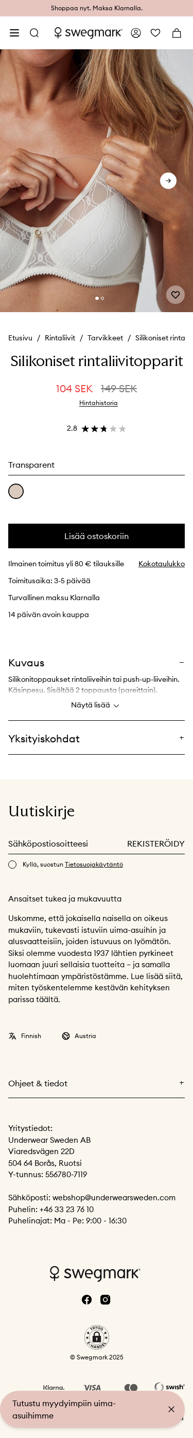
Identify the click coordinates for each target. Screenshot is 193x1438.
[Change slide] (96, 298)
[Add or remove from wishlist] (175, 294)
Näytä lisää (96, 706)
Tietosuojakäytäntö (94, 864)
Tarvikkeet (105, 337)
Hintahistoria (98, 403)
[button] (96, 1337)
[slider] (96, 180)
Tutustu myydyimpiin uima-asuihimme (64, 1409)
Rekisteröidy (156, 843)
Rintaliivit (60, 337)
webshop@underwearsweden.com (114, 1197)
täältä (47, 999)
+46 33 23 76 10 (67, 1209)
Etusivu (20, 337)
